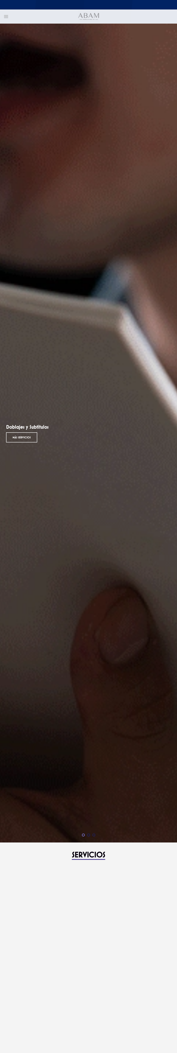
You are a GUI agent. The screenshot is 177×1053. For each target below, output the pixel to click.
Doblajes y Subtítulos (84, 835)
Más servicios (22, 437)
